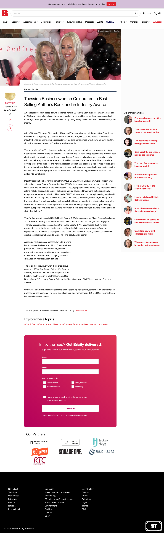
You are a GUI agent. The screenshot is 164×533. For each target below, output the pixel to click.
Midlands (12, 499)
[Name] (70, 361)
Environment (51, 505)
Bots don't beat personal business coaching (140, 176)
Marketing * (79, 386)
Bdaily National (81, 382)
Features (58, 21)
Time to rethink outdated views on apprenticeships (141, 131)
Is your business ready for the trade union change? (141, 210)
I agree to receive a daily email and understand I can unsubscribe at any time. (67, 398)
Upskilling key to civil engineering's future (139, 232)
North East (13, 488)
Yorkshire (12, 492)
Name (44, 357)
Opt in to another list (50, 378)
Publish (147, 13)
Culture (48, 512)
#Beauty (57, 324)
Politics (48, 509)
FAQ (84, 509)
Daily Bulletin (88, 488)
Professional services (54, 502)
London (11, 502)
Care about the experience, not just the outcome (142, 153)
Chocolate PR (10, 106)
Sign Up (111, 4)
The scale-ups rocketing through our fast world (141, 142)
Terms (85, 505)
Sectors (15, 21)
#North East (30, 324)
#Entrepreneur (44, 324)
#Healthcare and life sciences (94, 324)
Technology (50, 495)
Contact (133, 21)
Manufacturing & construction (59, 499)
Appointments (29, 21)
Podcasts (89, 21)
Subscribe (70, 408)
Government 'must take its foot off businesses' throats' (142, 221)
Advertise (157, 21)
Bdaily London (52, 382)
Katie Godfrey (114, 31)
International (14, 509)
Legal (84, 502)
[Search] (136, 13)
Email (44, 367)
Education (49, 488)
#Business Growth (71, 324)
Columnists (46, 21)
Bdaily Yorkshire (53, 386)
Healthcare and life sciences (57, 492)
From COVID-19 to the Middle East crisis (139, 187)
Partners (145, 21)
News (4, 21)
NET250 (110, 21)
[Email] (70, 371)
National (12, 505)
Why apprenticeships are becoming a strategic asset (142, 243)
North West (13, 495)
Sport (47, 515)
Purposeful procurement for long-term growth (142, 119)
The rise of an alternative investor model (141, 164)
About (122, 21)
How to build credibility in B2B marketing (141, 198)
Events (100, 21)
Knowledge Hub (74, 21)
